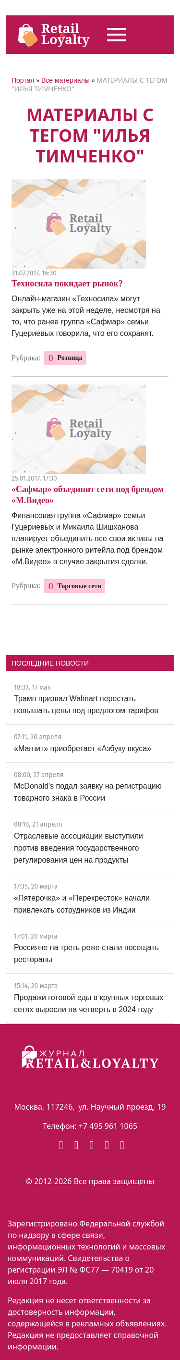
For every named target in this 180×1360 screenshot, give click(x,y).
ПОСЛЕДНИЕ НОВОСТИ (50, 663)
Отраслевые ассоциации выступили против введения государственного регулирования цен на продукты (78, 848)
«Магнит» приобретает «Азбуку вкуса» (82, 748)
